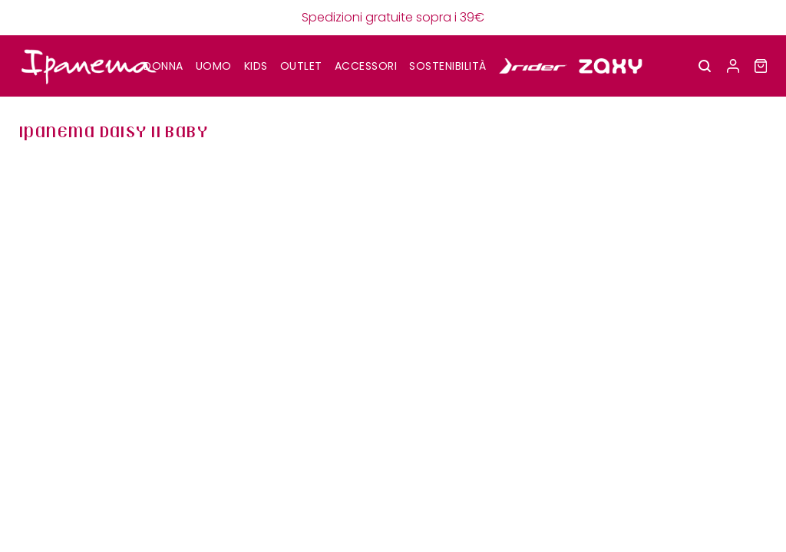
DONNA (163, 66)
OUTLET (301, 66)
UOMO (214, 66)
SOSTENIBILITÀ (448, 66)
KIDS (256, 66)
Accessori (366, 66)
